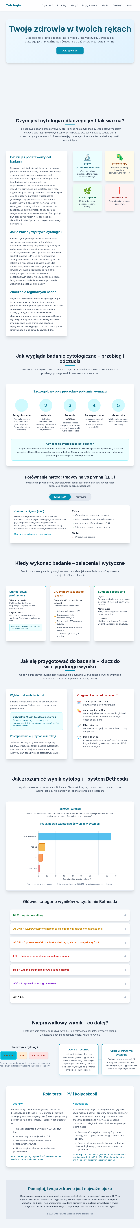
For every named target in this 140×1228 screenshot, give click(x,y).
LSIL (22, 1055)
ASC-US (8, 1055)
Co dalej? (117, 5)
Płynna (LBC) (60, 497)
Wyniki (105, 5)
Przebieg (61, 5)
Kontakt (130, 5)
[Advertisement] (70, 90)
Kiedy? (74, 5)
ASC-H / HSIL (39, 1055)
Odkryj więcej (70, 50)
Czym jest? (47, 5)
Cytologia (13, 5)
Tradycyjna (80, 497)
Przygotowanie (89, 5)
